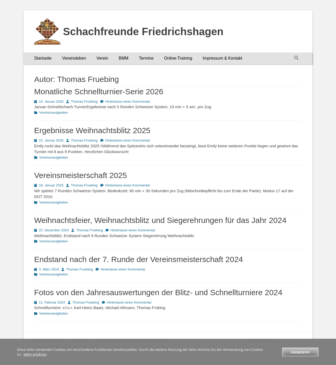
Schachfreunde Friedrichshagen (143, 31)
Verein (102, 58)
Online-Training (178, 58)
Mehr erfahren (34, 354)
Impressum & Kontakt (222, 58)
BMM (123, 58)
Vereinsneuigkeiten (53, 112)
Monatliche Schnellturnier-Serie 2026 (98, 91)
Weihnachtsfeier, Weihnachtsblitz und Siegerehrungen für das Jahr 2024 (160, 220)
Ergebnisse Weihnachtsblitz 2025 (92, 130)
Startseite (43, 58)
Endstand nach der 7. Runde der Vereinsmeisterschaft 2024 (138, 259)
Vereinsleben (74, 58)
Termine (146, 58)
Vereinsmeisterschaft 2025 (80, 175)
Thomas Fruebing (84, 101)
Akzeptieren (300, 352)
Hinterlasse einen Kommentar (127, 101)
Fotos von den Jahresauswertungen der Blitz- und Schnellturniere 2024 (158, 292)
